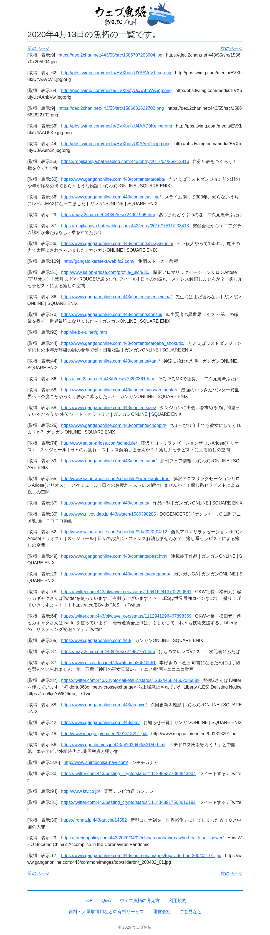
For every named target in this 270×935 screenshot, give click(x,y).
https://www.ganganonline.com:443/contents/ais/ (108, 407)
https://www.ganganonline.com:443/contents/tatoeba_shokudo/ (123, 343)
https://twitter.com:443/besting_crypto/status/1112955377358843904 (128, 773)
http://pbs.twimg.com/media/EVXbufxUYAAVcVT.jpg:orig (116, 72)
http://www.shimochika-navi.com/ (96, 762)
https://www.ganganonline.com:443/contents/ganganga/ (115, 574)
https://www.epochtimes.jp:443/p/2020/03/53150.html (113, 744)
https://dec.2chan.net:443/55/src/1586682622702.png (111, 108)
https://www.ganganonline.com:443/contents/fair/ (109, 460)
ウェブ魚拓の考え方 (140, 900)
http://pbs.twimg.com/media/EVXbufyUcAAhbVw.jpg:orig (116, 90)
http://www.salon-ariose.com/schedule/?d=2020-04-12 (114, 531)
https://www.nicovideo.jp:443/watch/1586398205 (108, 514)
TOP (88, 900)
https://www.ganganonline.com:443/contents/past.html (114, 556)
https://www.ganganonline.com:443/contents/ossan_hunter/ (119, 390)
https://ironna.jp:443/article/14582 (94, 820)
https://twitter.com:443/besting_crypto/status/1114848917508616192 (128, 802)
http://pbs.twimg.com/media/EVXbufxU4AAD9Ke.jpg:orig (116, 126)
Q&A (106, 900)
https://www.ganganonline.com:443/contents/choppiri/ (113, 425)
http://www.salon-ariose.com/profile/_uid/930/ (105, 272)
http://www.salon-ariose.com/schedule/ (99, 443)
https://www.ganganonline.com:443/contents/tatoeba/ (113, 179)
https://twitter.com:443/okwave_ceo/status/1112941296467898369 (126, 616)
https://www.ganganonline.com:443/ (96, 640)
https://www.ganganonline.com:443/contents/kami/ (110, 361)
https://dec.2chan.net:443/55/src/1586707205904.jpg (110, 55)
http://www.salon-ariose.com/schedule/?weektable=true (115, 478)
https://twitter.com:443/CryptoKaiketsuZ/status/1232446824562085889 (130, 680)
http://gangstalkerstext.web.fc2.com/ (99, 261)
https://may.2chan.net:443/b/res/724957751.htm (108, 651)
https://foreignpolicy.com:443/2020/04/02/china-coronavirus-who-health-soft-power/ (142, 837)
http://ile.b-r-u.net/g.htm (84, 332)
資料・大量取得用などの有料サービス (106, 911)
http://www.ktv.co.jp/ (80, 791)
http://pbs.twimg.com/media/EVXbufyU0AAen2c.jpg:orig (116, 143)
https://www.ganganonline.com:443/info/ (100, 722)
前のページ (38, 48)
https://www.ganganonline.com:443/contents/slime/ (111, 197)
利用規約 (177, 900)
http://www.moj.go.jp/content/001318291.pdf (104, 733)
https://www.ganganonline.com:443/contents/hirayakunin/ (117, 243)
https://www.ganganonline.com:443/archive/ (104, 704)
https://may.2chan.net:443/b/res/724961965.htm (108, 214)
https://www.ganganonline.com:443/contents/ (105, 503)
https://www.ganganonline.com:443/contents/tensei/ (111, 314)
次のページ (232, 48)
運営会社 (162, 911)
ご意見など (191, 911)
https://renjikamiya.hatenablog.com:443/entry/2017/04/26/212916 (125, 161)
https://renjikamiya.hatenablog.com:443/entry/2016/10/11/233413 (125, 225)
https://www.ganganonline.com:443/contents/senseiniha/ (116, 296)
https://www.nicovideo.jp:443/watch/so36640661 (108, 662)
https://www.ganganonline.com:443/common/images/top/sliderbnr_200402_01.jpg (141, 855)
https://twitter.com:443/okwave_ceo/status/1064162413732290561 (126, 591)
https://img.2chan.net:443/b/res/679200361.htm (107, 378)
